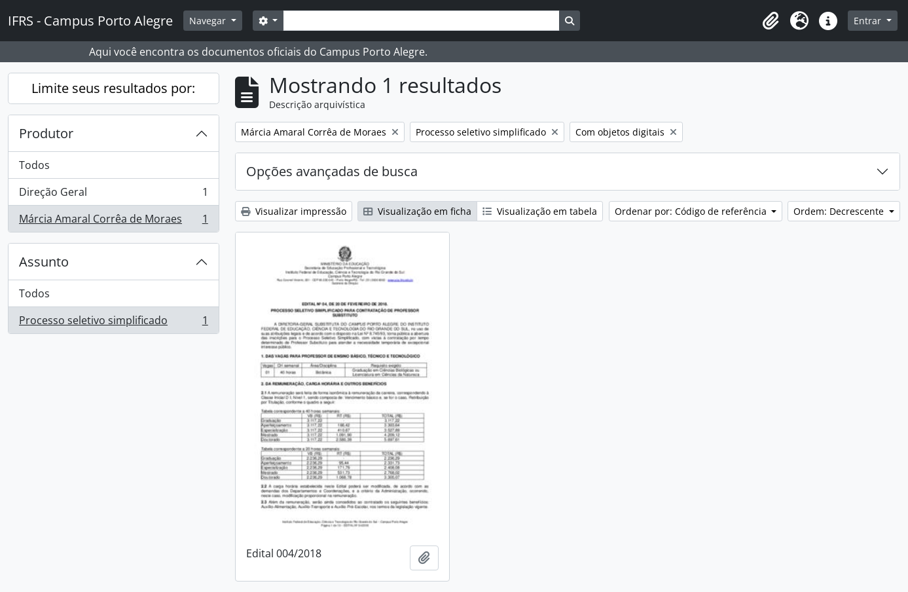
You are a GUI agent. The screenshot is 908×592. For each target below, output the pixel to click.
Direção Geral (113, 195)
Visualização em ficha (417, 211)
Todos (34, 165)
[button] (770, 21)
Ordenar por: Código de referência (692, 211)
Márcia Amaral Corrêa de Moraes (113, 221)
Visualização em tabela (539, 211)
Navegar (208, 20)
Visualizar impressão (293, 211)
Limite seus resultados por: (113, 88)
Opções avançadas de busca (332, 171)
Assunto (44, 261)
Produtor (46, 133)
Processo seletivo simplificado (113, 322)
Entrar (869, 20)
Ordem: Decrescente (839, 211)
